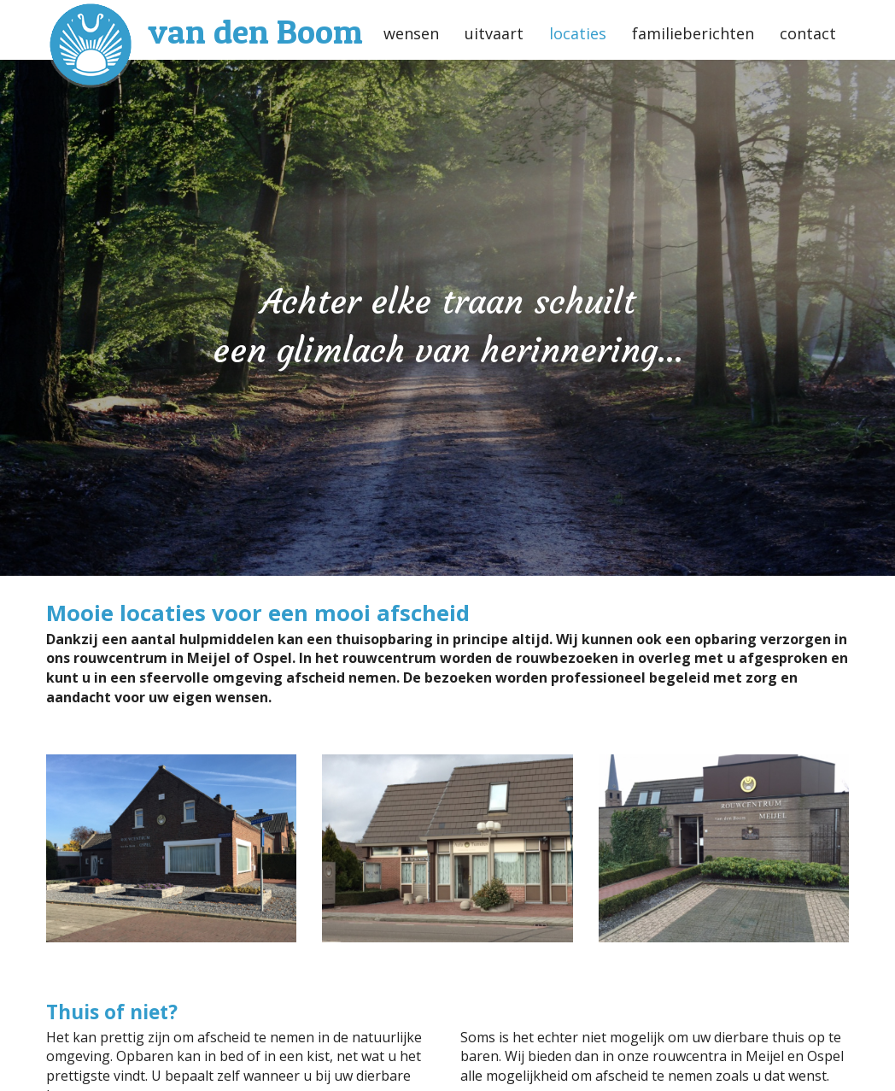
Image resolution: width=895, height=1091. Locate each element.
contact (808, 33)
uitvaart (494, 33)
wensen (411, 33)
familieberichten (693, 33)
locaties (577, 33)
